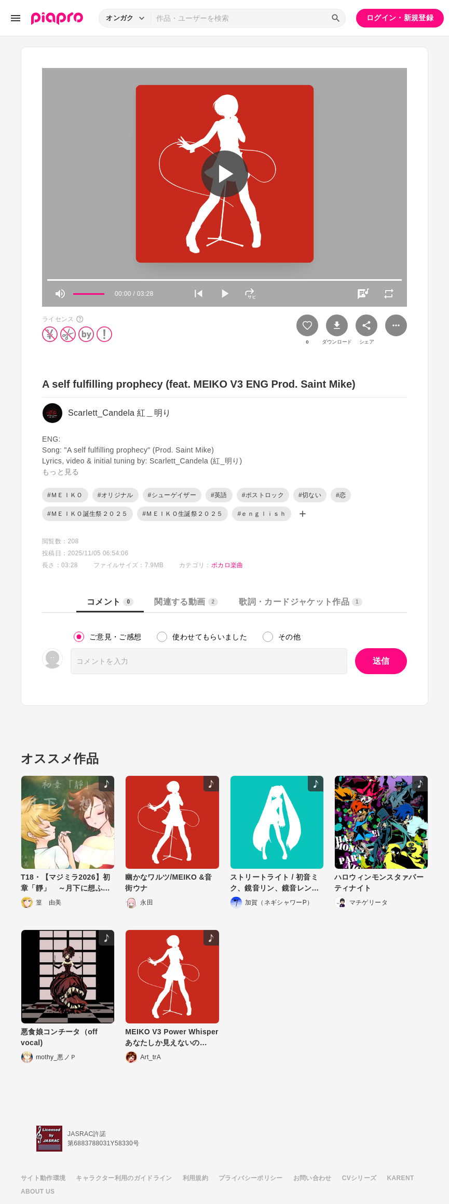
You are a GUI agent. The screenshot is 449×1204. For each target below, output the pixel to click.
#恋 (341, 495)
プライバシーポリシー (251, 1178)
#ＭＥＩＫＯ (65, 495)
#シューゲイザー (172, 495)
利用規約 (195, 1178)
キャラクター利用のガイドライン (124, 1178)
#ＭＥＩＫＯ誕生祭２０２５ (87, 513)
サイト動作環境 (43, 1178)
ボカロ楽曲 (227, 565)
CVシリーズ (359, 1178)
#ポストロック (263, 495)
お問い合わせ (312, 1178)
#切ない (309, 495)
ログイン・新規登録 (399, 17)
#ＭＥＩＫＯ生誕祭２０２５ (182, 513)
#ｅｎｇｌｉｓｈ (261, 513)
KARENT (400, 1178)
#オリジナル (115, 495)
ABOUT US (38, 1191)
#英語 (219, 495)
